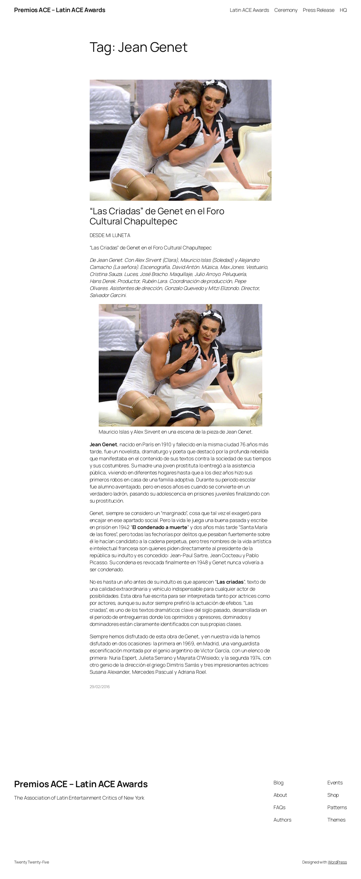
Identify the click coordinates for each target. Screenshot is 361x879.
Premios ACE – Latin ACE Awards (59, 10)
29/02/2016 (100, 686)
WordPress (337, 862)
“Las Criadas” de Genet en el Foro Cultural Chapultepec (157, 216)
